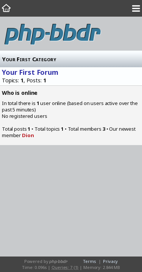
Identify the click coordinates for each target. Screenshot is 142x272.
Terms (89, 261)
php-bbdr (52, 33)
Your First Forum (30, 72)
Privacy (110, 261)
